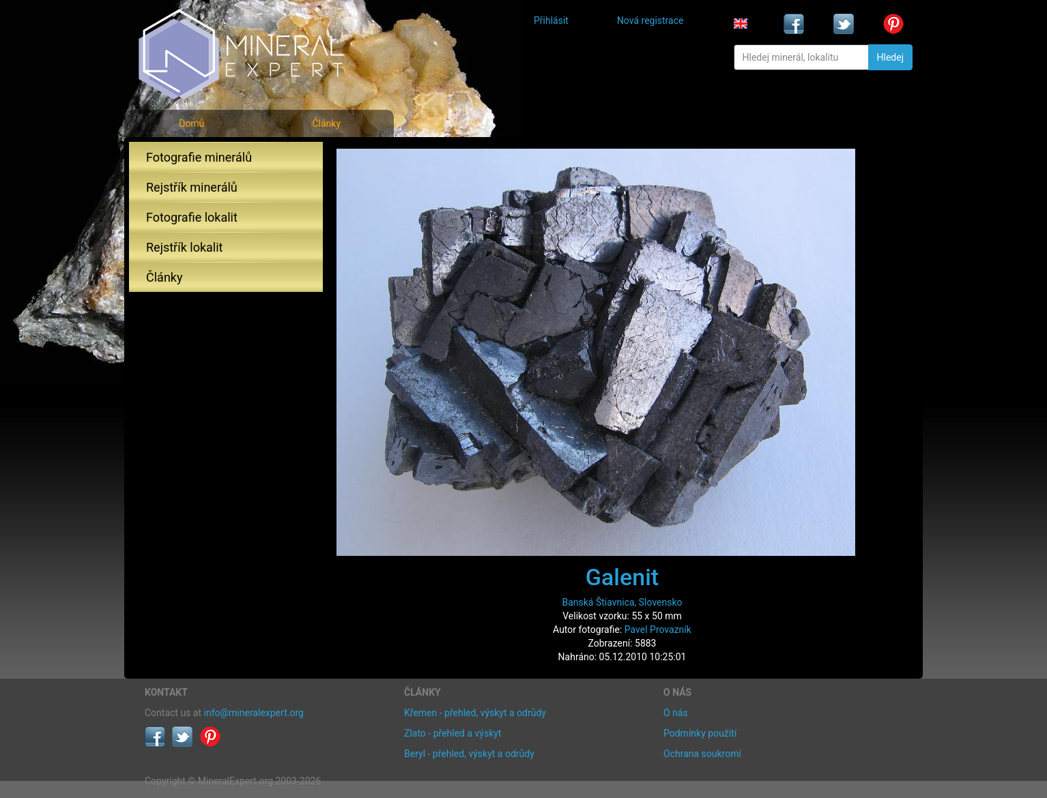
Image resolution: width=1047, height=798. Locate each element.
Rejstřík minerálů (192, 187)
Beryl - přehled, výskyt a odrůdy (469, 753)
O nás (675, 712)
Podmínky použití (699, 733)
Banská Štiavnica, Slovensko (622, 602)
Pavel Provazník (658, 629)
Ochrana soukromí (702, 753)
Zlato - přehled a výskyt (452, 733)
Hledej (890, 57)
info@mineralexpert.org (254, 712)
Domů (191, 123)
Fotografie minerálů (199, 157)
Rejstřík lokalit (184, 247)
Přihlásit (551, 20)
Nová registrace (650, 20)
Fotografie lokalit (192, 217)
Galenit (622, 577)
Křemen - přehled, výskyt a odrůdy (475, 712)
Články (326, 123)
